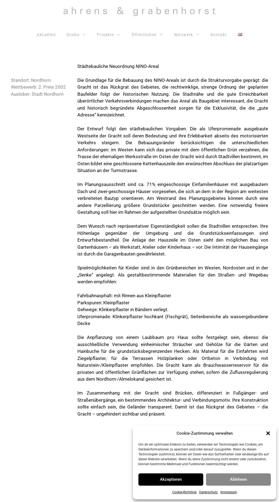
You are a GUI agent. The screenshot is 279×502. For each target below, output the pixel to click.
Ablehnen (238, 479)
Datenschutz (208, 492)
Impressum (228, 492)
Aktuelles (46, 34)
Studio (79, 34)
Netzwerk (189, 34)
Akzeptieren (171, 479)
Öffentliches (150, 34)
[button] (268, 433)
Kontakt (219, 34)
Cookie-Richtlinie (184, 492)
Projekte (111, 34)
